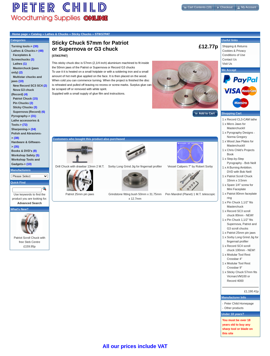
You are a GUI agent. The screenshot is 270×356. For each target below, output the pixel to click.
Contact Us (229, 59)
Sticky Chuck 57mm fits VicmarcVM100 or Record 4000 (242, 276)
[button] (198, 7)
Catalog (36, 34)
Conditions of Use (233, 55)
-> (24, 50)
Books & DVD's (21, 150)
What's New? (19, 209)
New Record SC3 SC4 (27, 85)
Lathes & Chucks (56, 34)
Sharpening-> (20, 129)
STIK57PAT (102, 34)
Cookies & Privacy (234, 50)
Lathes (17, 63)
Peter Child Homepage (239, 303)
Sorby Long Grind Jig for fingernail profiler (135, 166)
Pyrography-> (20, 116)
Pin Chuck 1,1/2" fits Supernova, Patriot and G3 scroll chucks (242, 224)
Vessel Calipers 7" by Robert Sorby (190, 166)
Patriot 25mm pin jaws (80, 194)
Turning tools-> (21, 46)
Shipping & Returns (234, 46)
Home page (20, 34)
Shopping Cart (231, 113)
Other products (234, 308)
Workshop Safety (23, 155)
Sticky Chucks (81, 34)
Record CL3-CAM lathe (242, 119)
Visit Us (227, 63)
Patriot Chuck (22, 98)
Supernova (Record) (27, 111)
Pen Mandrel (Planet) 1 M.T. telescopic (190, 194)
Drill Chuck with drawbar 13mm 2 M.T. (79, 166)
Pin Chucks (21, 103)
